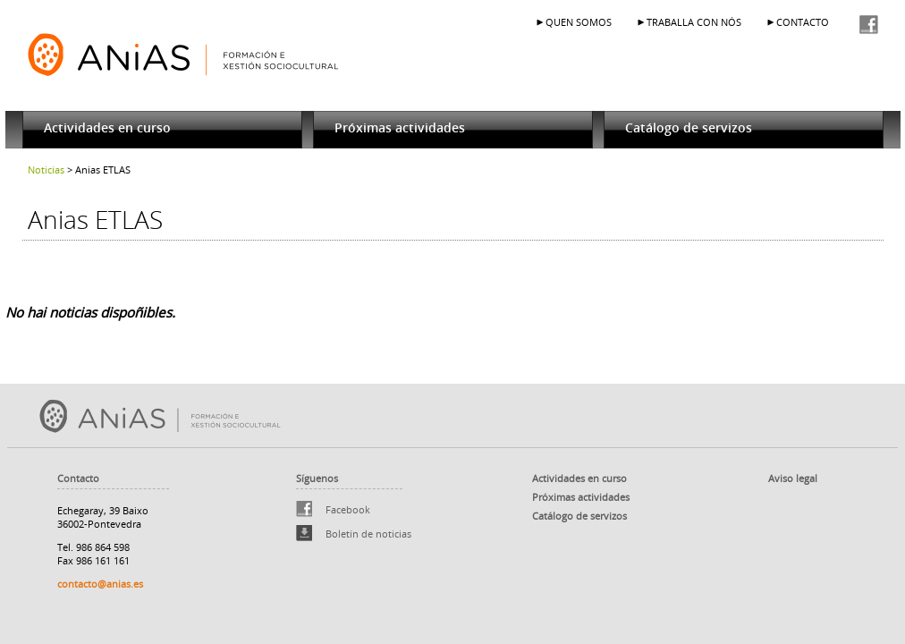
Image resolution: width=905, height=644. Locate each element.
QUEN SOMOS (579, 22)
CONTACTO (802, 22)
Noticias (46, 169)
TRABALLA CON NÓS (694, 22)
